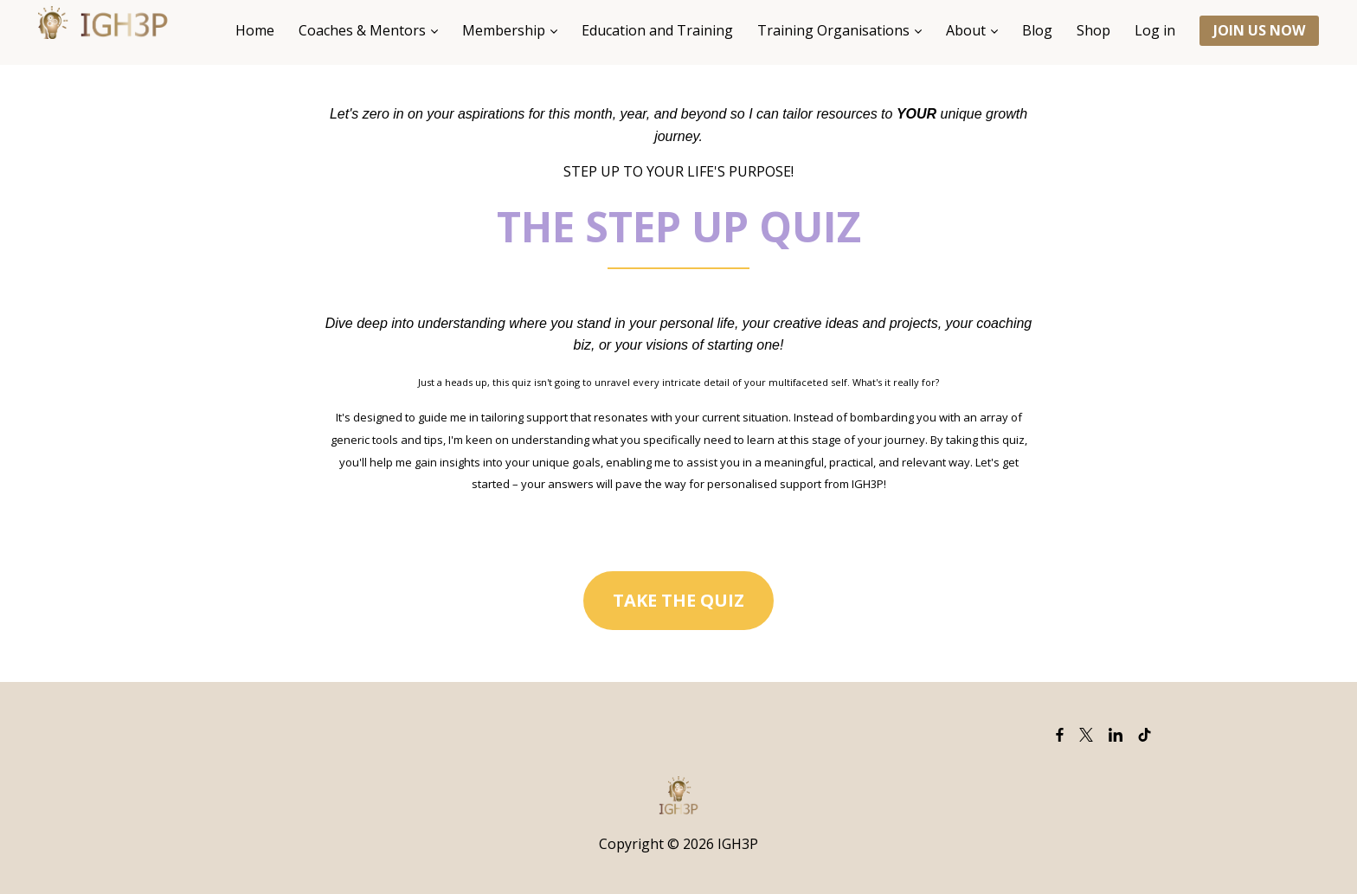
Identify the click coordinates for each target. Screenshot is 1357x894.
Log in (1155, 30)
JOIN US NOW (1259, 30)
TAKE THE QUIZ (678, 600)
